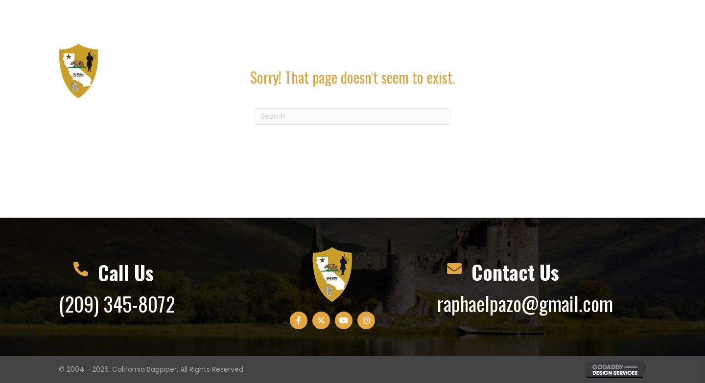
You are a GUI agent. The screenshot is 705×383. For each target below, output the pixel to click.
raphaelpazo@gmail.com (525, 303)
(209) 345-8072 (117, 303)
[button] (570, 19)
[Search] (352, 116)
